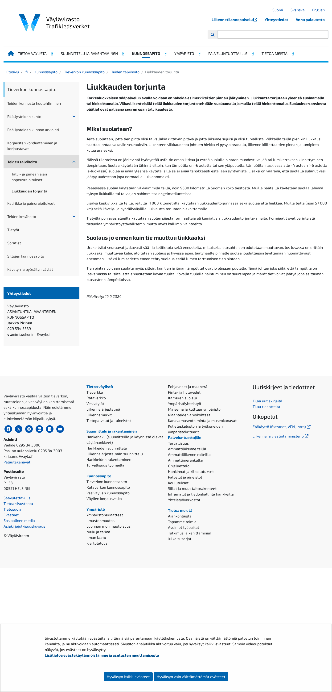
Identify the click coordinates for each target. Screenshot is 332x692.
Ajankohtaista (180, 606)
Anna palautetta (310, 19)
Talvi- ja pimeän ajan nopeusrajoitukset (29, 177)
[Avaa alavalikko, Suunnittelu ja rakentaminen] (123, 53)
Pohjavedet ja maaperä (187, 477)
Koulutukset (178, 573)
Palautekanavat (17, 594)
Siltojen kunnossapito (25, 256)
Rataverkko (96, 488)
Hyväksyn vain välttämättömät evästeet (191, 676)
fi (26, 72)
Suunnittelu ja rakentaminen (89, 53)
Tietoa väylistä (32, 53)
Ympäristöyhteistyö (184, 494)
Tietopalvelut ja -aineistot (108, 511)
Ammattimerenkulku (185, 550)
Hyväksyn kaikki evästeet (128, 676)
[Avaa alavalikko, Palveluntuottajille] (252, 53)
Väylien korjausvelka (104, 589)
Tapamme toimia (182, 612)
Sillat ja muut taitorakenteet (192, 579)
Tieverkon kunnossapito (84, 72)
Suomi (279, 10)
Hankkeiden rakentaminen (108, 550)
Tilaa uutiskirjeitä (267, 491)
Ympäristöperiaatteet (104, 605)
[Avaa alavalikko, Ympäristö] (199, 53)
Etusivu (12, 72)
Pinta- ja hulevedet (184, 482)
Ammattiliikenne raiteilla (189, 545)
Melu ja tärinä (98, 622)
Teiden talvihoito (124, 72)
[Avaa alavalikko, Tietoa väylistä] (52, 53)
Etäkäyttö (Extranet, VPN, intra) (282, 517)
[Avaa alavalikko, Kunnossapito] (165, 53)
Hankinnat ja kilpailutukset (191, 562)
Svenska (299, 10)
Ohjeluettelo (178, 556)
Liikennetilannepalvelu (236, 19)
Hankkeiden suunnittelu (106, 538)
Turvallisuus (178, 533)
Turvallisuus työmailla (105, 555)
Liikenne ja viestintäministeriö (281, 526)
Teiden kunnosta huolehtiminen (34, 103)
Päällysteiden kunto (24, 116)
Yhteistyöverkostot (184, 590)
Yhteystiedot (276, 19)
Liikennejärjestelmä (103, 499)
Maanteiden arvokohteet (189, 505)
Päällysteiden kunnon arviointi (33, 129)
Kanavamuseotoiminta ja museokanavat (202, 511)
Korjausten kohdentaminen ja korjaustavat (32, 146)
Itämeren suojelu (182, 488)
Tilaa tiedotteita (266, 497)
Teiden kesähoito (21, 216)
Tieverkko (94, 482)
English (320, 10)
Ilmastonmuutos (100, 611)
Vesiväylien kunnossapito (108, 583)
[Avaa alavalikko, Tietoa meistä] (292, 53)
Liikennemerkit (99, 505)
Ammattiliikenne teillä (187, 539)
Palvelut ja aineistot (185, 567)
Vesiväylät (95, 494)
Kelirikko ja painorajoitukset (31, 203)
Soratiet (14, 243)
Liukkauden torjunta (29, 191)
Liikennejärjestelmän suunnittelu (114, 544)
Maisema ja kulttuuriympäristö (194, 499)
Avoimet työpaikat (183, 618)
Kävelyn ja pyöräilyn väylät (30, 269)
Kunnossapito (146, 53)
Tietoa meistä (274, 53)
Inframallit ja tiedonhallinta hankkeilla (201, 584)
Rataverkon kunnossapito (108, 577)
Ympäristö (184, 53)
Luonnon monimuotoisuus (108, 617)
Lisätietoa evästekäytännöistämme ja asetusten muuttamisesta (102, 655)
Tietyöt (13, 229)
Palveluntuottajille (227, 53)
